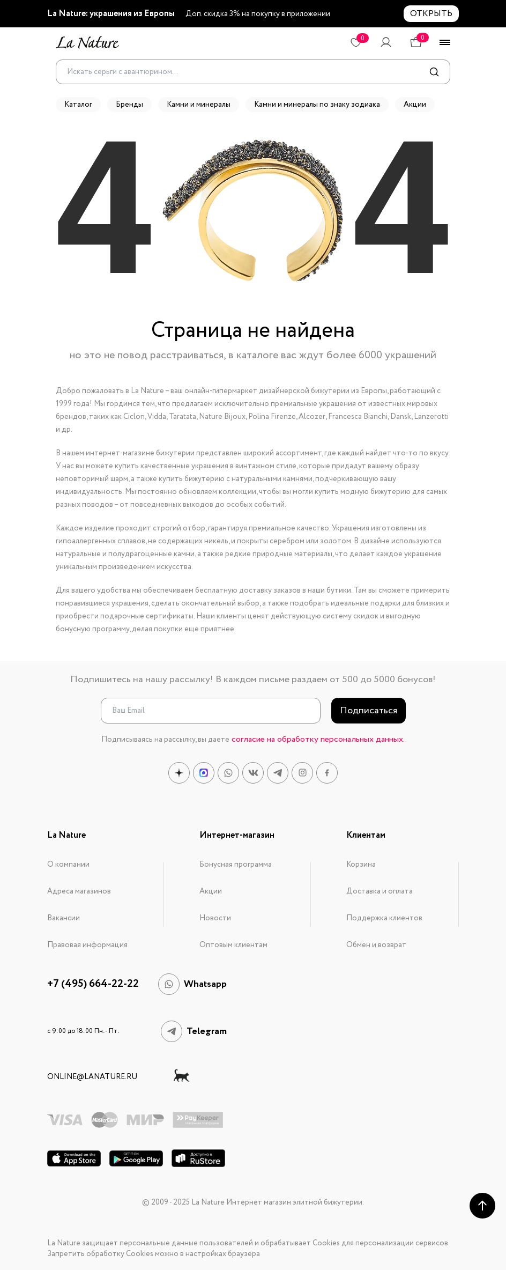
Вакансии (63, 918)
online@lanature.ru (92, 1077)
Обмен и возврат (376, 945)
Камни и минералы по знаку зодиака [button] (317, 104)
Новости (215, 918)
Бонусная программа (235, 864)
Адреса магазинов (79, 891)
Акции (210, 891)
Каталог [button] (78, 104)
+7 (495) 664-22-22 (93, 984)
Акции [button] (415, 104)
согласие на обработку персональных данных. (318, 739)
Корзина (361, 864)
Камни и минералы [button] (198, 104)
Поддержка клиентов (384, 918)
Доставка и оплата (379, 891)
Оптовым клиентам (233, 945)
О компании (68, 864)
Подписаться (368, 711)
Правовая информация (87, 945)
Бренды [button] (129, 104)
